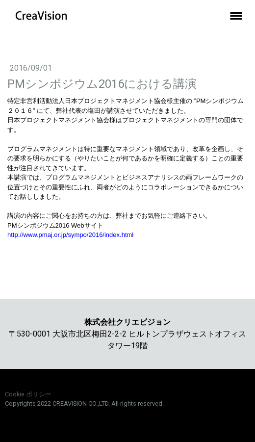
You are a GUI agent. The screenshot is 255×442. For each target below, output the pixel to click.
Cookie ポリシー (28, 394)
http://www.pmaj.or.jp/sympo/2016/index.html (70, 234)
